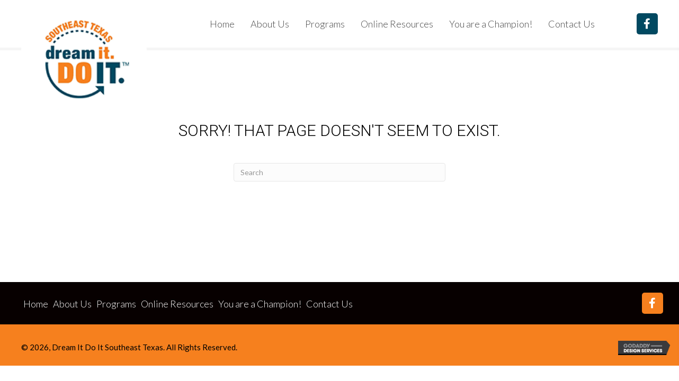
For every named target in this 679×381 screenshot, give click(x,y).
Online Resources (177, 304)
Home (35, 304)
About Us (72, 304)
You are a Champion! (259, 304)
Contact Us (329, 304)
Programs (116, 304)
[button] (647, 23)
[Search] (339, 172)
